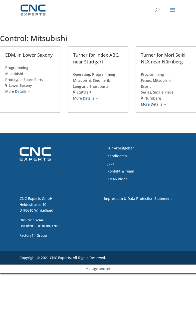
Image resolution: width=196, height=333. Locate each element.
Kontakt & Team (120, 171)
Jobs (110, 163)
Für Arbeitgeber (120, 148)
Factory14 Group (33, 235)
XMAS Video (117, 179)
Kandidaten (117, 155)
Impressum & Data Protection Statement (138, 198)
